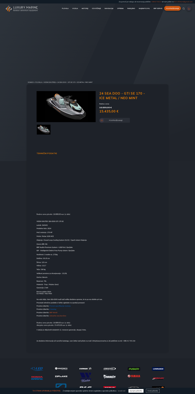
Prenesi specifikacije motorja (60, 306)
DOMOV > (31, 82)
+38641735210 (156, 2)
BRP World (53, 312)
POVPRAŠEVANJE (172, 8)
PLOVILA (65, 8)
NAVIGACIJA (109, 8)
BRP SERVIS (158, 8)
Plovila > (39, 82)
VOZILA (75, 8)
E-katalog (52, 309)
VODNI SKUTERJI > (50, 82)
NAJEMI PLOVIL (144, 8)
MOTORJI (85, 8)
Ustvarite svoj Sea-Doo (57, 316)
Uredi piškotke (152, 391)
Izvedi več (121, 391)
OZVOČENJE (96, 8)
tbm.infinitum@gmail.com (183, 2)
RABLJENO (131, 8)
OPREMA (120, 8)
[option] (66, 106)
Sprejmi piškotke (136, 391)
